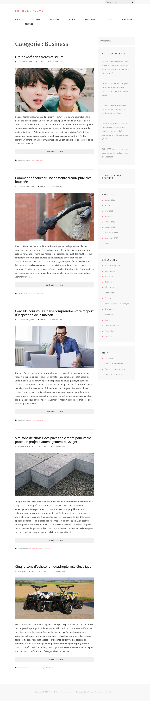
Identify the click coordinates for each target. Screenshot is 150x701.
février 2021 (110, 221)
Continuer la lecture (54, 151)
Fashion (72, 19)
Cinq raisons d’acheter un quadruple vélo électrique (53, 566)
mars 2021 (109, 216)
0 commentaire (56, 62)
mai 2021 (108, 205)
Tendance (29, 24)
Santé (109, 19)
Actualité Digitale (112, 265)
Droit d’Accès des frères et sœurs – (40, 57)
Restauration (91, 19)
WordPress (110, 692)
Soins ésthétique (112, 325)
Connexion (109, 358)
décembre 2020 (111, 232)
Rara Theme (89, 692)
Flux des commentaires (115, 369)
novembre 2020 (111, 238)
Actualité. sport (111, 271)
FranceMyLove (29, 10)
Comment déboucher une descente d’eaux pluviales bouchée (53, 180)
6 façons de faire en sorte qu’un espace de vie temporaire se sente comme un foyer (115, 109)
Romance (109, 314)
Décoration (109, 287)
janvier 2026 (110, 200)
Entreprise (54, 19)
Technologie (126, 19)
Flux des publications (114, 363)
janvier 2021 (110, 227)
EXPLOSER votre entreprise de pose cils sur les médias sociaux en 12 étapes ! (115, 153)
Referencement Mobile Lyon (117, 303)
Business (36, 19)
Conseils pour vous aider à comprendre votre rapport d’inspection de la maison (54, 313)
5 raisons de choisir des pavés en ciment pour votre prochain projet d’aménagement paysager (53, 440)
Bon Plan (19, 19)
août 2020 (109, 243)
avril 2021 (109, 210)
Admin (41, 62)
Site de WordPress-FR (114, 374)
